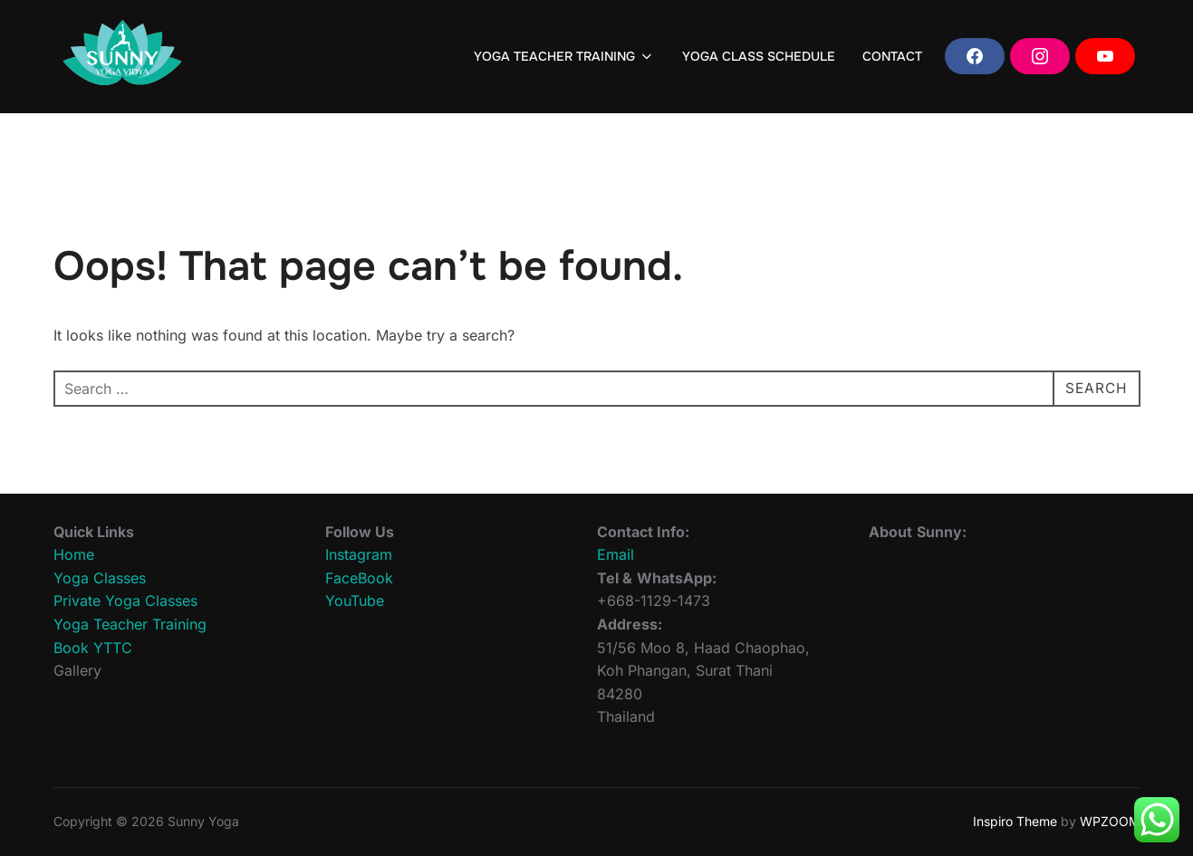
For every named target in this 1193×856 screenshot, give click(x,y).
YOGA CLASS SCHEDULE (758, 56)
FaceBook (359, 578)
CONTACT (892, 56)
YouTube (354, 601)
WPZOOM (1110, 821)
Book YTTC (92, 648)
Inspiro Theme (1015, 821)
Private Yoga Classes (125, 601)
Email (615, 554)
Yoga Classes (99, 578)
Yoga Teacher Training (130, 624)
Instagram (358, 554)
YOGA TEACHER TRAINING (564, 56)
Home (73, 554)
